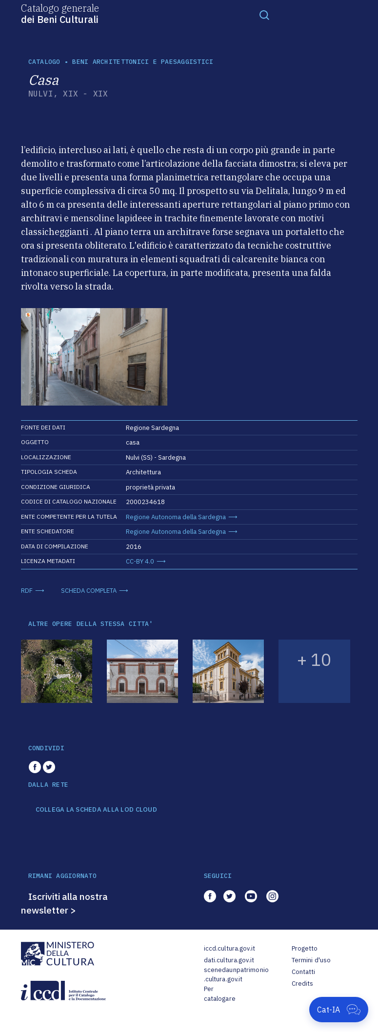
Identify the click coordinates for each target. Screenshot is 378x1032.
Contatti (304, 972)
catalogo (44, 62)
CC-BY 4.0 (140, 561)
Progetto (305, 948)
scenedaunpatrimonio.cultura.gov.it (236, 975)
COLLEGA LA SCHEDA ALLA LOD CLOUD (96, 810)
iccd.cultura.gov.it (229, 948)
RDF (27, 590)
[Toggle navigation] (264, 14)
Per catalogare (220, 994)
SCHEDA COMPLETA (89, 590)
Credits (303, 983)
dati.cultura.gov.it (229, 960)
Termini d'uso (311, 960)
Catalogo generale (60, 13)
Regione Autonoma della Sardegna (176, 517)
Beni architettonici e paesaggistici (142, 62)
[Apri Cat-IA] (338, 1009)
